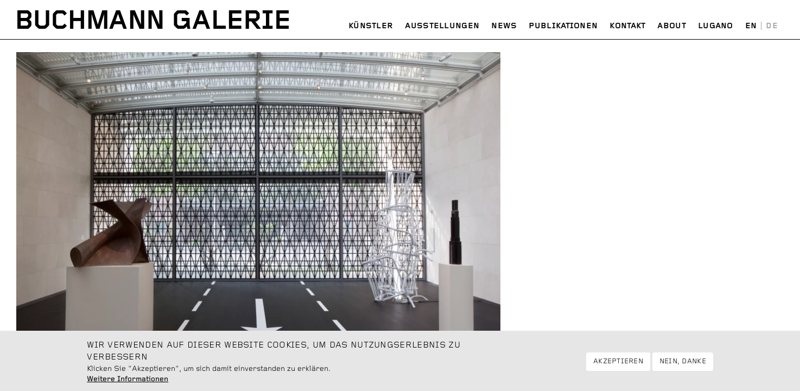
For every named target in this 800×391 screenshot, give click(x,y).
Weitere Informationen (127, 382)
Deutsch (772, 26)
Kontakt (627, 26)
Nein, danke (682, 365)
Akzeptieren (618, 365)
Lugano (715, 26)
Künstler (370, 26)
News (504, 26)
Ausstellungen (442, 26)
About (671, 26)
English (751, 26)
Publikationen (563, 26)
